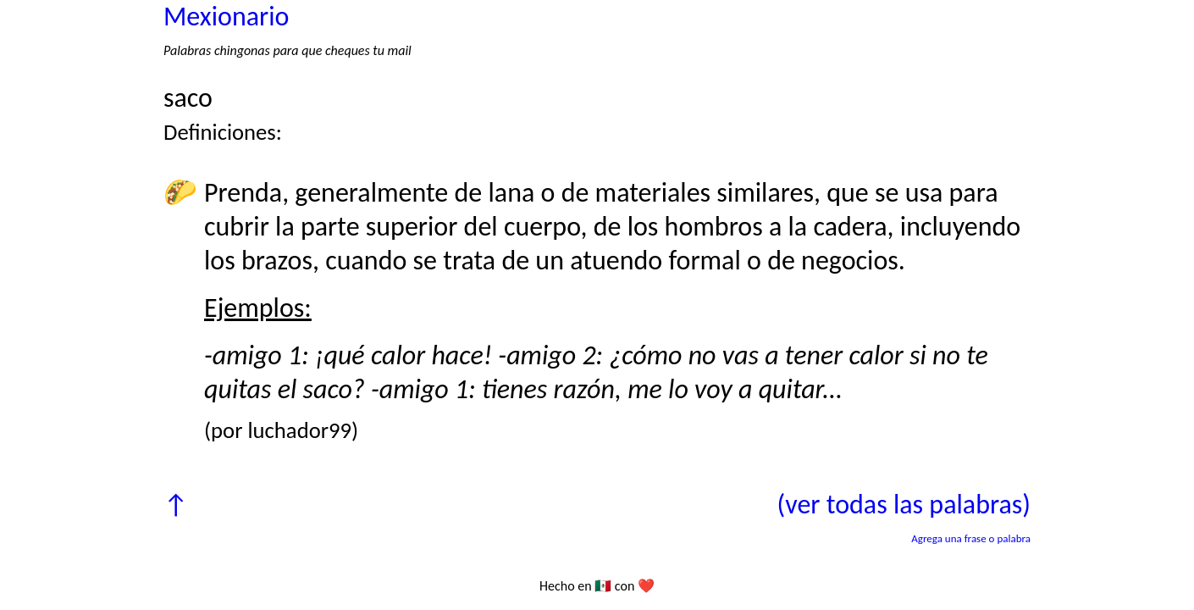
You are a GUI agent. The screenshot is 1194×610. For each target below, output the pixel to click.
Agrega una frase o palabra (971, 538)
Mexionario (226, 16)
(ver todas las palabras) (904, 504)
